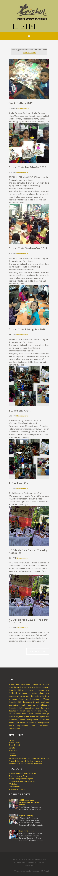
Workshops (13, 784)
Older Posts (37, 651)
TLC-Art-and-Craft (19, 410)
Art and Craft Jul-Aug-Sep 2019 (27, 329)
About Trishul (14, 742)
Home (11, 740)
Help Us (12, 753)
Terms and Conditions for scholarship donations (29, 758)
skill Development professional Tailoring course (29, 802)
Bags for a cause (26, 831)
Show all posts (29, 52)
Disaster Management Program (22, 781)
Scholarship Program (17, 789)
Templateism (29, 865)
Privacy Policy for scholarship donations (25, 761)
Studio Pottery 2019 (21, 103)
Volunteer (13, 750)
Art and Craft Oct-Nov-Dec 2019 (28, 248)
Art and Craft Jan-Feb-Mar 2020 (27, 167)
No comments (23, 108)
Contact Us (13, 756)
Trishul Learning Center (19, 776)
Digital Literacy (26, 815)
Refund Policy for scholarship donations (25, 763)
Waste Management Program (21, 778)
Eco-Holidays (14, 786)
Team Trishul (14, 745)
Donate (12, 748)
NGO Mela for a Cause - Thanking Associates (28, 551)
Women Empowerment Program (22, 773)
